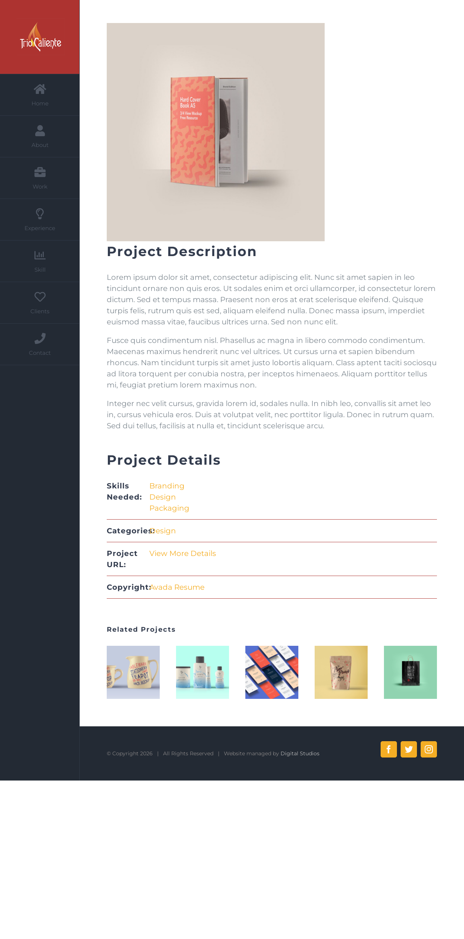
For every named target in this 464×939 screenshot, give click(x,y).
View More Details (182, 553)
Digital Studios (300, 753)
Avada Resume (177, 587)
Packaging (169, 508)
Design (162, 497)
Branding (167, 485)
